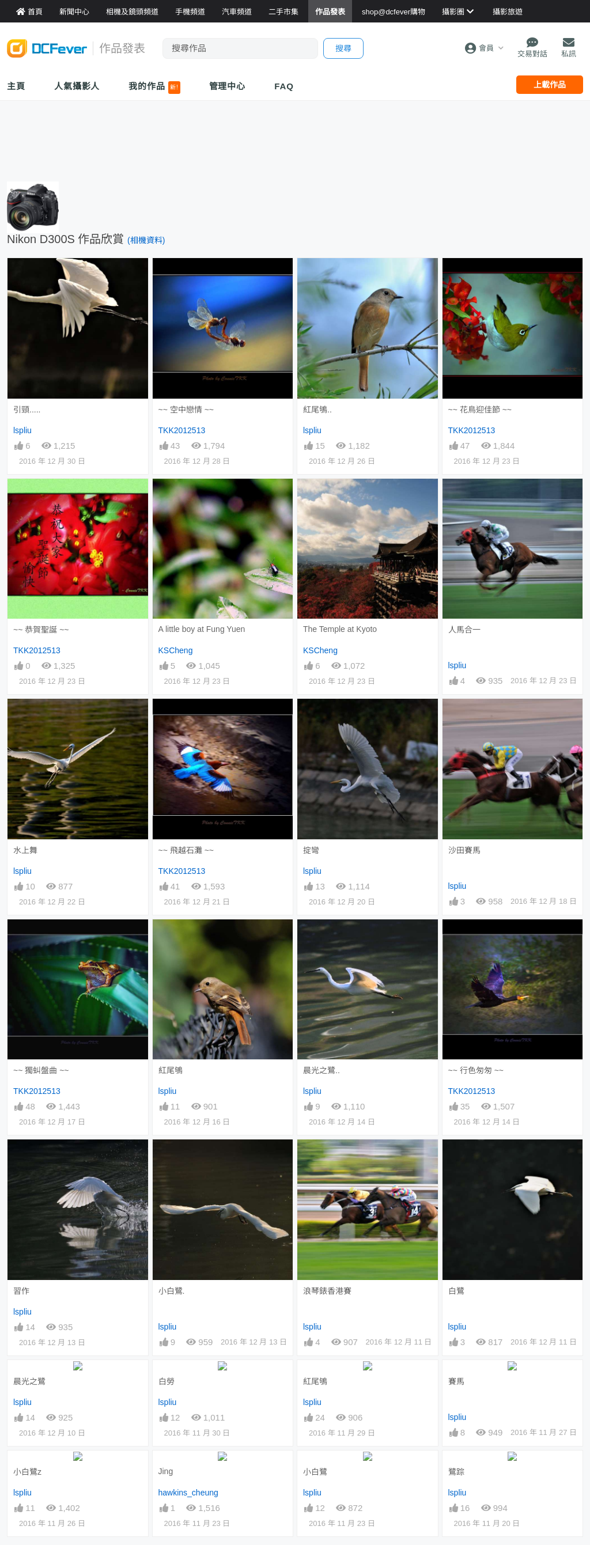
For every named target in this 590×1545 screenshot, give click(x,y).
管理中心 (227, 86)
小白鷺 (315, 1470)
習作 (21, 1291)
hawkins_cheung (188, 1491)
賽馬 (456, 1380)
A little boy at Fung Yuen (201, 629)
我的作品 (154, 87)
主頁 (16, 86)
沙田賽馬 (464, 850)
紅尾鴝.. (317, 409)
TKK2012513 (182, 430)
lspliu (22, 430)
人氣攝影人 (77, 86)
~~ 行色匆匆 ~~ (476, 1070)
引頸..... (26, 409)
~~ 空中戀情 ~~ (186, 409)
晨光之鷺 (29, 1380)
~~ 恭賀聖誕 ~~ (41, 629)
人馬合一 (464, 629)
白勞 (166, 1380)
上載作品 (550, 84)
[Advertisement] (295, 138)
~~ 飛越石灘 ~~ (186, 850)
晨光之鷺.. (321, 1070)
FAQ (284, 86)
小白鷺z (27, 1470)
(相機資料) (146, 240)
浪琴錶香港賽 (327, 1160)
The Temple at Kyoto (340, 629)
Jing (165, 1470)
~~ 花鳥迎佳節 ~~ (480, 409)
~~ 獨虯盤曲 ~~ (41, 1070)
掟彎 (311, 850)
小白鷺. (171, 1291)
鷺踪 (456, 1470)
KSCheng (175, 650)
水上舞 (25, 850)
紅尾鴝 (170, 1070)
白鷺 (456, 1160)
